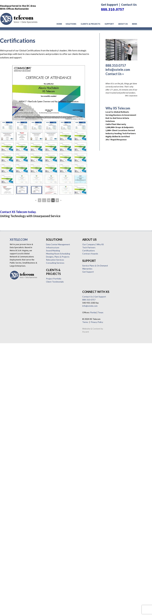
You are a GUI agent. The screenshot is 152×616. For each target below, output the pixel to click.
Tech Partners (18, 348)
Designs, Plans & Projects (22, 302)
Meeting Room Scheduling (23, 299)
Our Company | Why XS (22, 345)
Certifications (18, 351)
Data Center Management (23, 290)
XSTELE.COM (18, 239)
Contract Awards (19, 354)
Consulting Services (20, 308)
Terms (15, 418)
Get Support (17, 372)
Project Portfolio (18, 324)
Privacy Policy (26, 418)
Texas (30, 408)
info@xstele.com (118, 70)
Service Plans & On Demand (24, 366)
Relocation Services (20, 305)
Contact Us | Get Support (23, 392)
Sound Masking (18, 296)
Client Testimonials (19, 327)
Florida (23, 408)
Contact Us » (115, 74)
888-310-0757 (18, 395)
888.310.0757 (112, 9)
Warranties (17, 369)
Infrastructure (17, 293)
